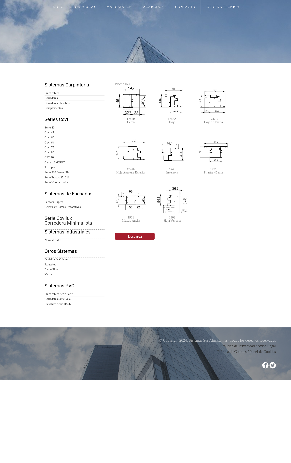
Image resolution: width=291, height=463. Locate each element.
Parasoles (51, 334)
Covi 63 (49, 161)
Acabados (152, 7)
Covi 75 (49, 175)
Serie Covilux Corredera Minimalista (66, 272)
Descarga (135, 268)
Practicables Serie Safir (59, 374)
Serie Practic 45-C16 (57, 217)
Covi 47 (49, 155)
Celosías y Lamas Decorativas (63, 257)
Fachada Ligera (54, 250)
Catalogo (92, 7)
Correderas (52, 108)
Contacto (180, 7)
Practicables (52, 101)
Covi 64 (49, 168)
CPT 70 (49, 189)
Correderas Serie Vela (58, 381)
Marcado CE (122, 7)
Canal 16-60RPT (55, 196)
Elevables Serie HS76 (57, 388)
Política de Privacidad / (242, 431)
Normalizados (53, 302)
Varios (49, 348)
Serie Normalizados (57, 224)
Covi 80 (49, 182)
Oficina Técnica (214, 7)
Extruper (50, 203)
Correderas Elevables (58, 115)
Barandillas (52, 341)
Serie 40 (49, 148)
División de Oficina (56, 328)
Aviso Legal (268, 431)
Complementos (54, 122)
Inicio (68, 7)
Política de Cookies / (234, 436)
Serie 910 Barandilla (57, 210)
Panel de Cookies (264, 436)
